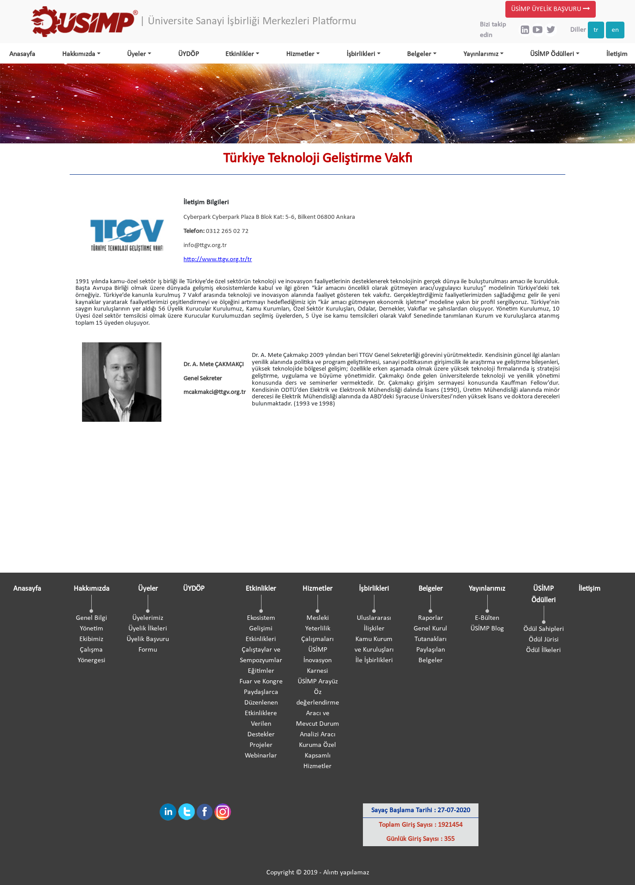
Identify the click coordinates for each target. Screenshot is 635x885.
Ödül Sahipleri (543, 629)
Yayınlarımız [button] (480, 54)
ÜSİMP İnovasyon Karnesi (317, 660)
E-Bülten (487, 618)
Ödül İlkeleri (543, 650)
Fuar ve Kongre (261, 681)
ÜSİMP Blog (487, 628)
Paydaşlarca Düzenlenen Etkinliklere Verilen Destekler (261, 713)
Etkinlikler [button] (239, 54)
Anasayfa (22, 54)
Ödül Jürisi (544, 639)
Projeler (261, 745)
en (615, 30)
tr (596, 30)
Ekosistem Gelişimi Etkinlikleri (261, 629)
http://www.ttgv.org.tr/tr (217, 259)
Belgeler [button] (419, 54)
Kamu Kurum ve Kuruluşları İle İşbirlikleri (374, 650)
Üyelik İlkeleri (147, 628)
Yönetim (91, 628)
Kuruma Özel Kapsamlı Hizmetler (317, 756)
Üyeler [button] (136, 54)
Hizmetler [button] (300, 54)
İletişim (617, 54)
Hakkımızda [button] (78, 54)
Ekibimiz (91, 639)
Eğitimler (261, 671)
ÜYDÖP (188, 54)
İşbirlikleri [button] (361, 54)
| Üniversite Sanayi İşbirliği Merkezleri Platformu (248, 21)
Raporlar (430, 618)
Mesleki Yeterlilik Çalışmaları (317, 629)
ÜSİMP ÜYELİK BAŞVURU (550, 9)
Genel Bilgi (91, 618)
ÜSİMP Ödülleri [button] (552, 54)
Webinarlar (261, 755)
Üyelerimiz (147, 618)
